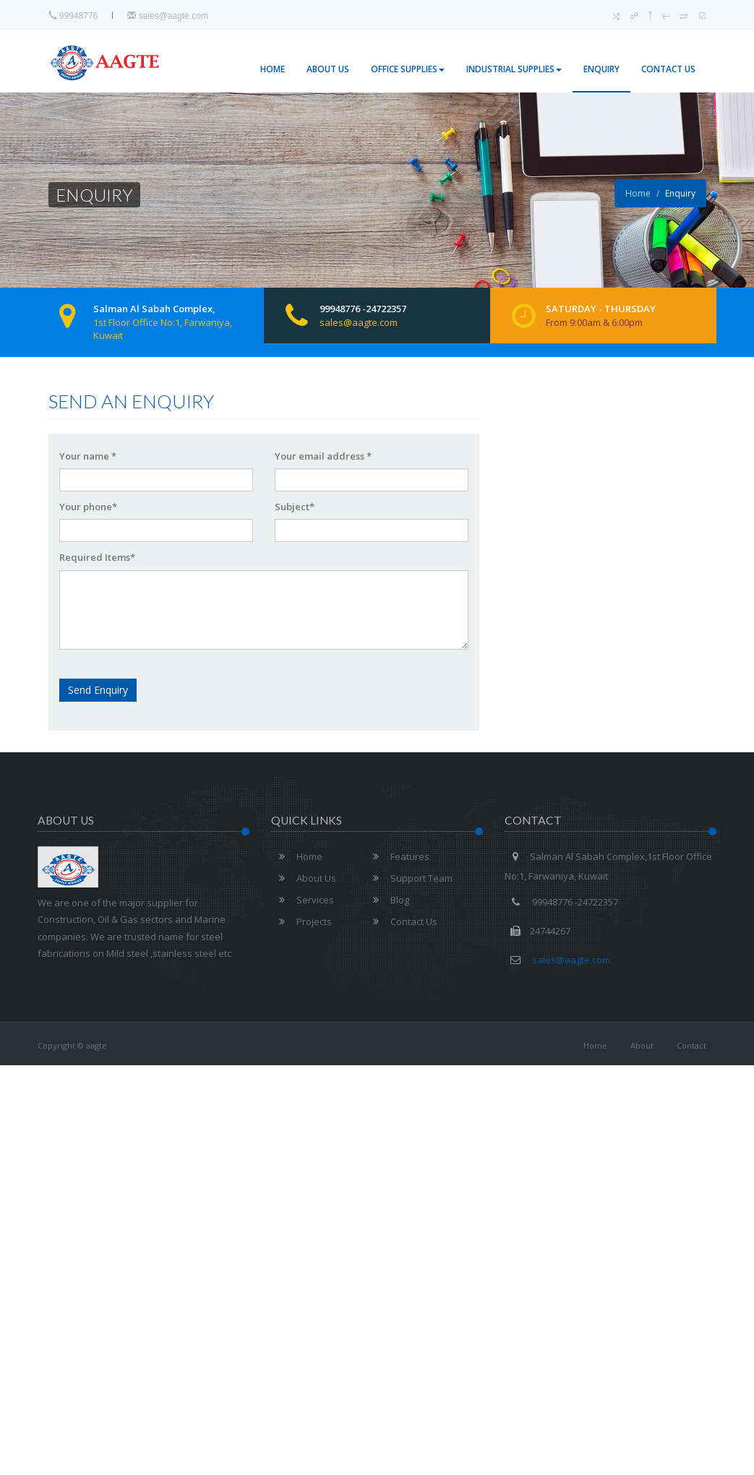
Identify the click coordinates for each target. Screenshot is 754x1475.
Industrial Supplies (514, 69)
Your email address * (323, 456)
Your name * (87, 456)
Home (272, 69)
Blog (387, 899)
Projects (301, 921)
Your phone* (88, 506)
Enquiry (601, 69)
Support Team (409, 878)
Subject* (294, 506)
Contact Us (668, 69)
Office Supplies (408, 69)
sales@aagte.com (167, 16)
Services (302, 899)
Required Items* (97, 557)
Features (397, 856)
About (642, 1045)
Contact (691, 1045)
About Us (328, 69)
